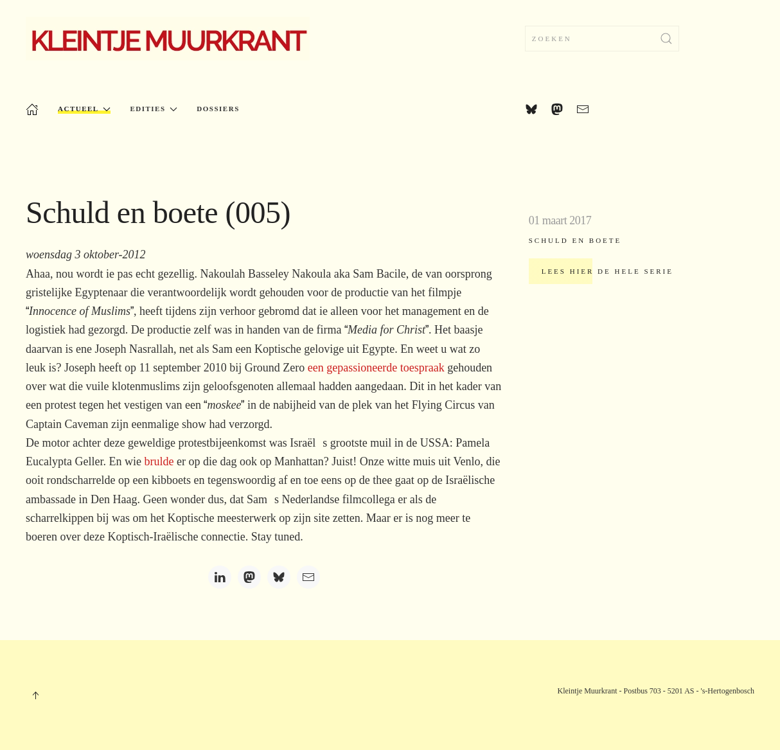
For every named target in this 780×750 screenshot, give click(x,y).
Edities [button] (153, 109)
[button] (35, 695)
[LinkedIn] (219, 577)
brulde (158, 461)
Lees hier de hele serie (607, 271)
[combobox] (602, 38)
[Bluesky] (278, 577)
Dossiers (218, 108)
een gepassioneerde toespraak (376, 367)
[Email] (308, 577)
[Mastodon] (249, 577)
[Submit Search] (666, 38)
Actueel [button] (84, 109)
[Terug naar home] (168, 38)
